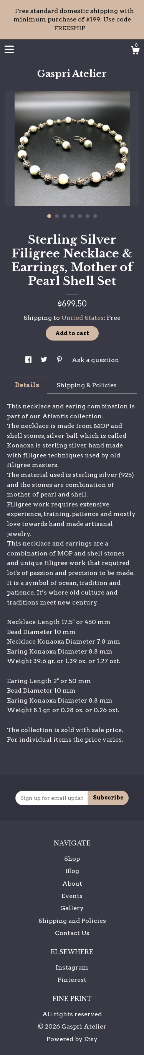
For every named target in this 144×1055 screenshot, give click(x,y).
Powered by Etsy (72, 1039)
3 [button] (64, 216)
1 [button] (49, 216)
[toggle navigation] (9, 49)
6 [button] (87, 216)
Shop (72, 858)
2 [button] (57, 216)
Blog (72, 871)
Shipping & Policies (86, 385)
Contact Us (72, 933)
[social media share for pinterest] (60, 360)
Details (27, 385)
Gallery (72, 908)
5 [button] (80, 216)
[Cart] (135, 51)
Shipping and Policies (72, 920)
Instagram (72, 967)
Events (72, 895)
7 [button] (95, 216)
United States (82, 317)
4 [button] (72, 216)
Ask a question (95, 360)
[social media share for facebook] (29, 360)
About (72, 883)
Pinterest (72, 979)
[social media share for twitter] (45, 360)
